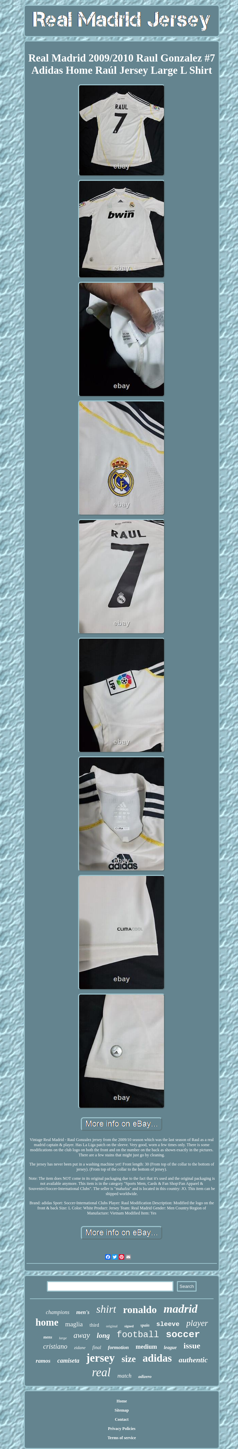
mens (47, 1337)
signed (128, 1326)
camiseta (68, 1360)
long (103, 1335)
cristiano (55, 1346)
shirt (106, 1309)
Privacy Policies (121, 1428)
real (101, 1372)
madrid (181, 1309)
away (82, 1335)
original (111, 1326)
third (94, 1325)
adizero (144, 1376)
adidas (157, 1358)
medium (146, 1346)
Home (121, 1401)
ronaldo (140, 1309)
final (96, 1347)
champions (57, 1312)
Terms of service (122, 1437)
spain (145, 1325)
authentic (193, 1360)
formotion (118, 1347)
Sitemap (121, 1410)
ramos (43, 1361)
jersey (100, 1358)
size (129, 1359)
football (138, 1335)
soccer (183, 1334)
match (124, 1376)
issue (192, 1345)
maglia (74, 1324)
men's (82, 1312)
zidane (80, 1347)
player (197, 1323)
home (46, 1322)
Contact (122, 1419)
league (170, 1347)
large (63, 1338)
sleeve (167, 1324)
